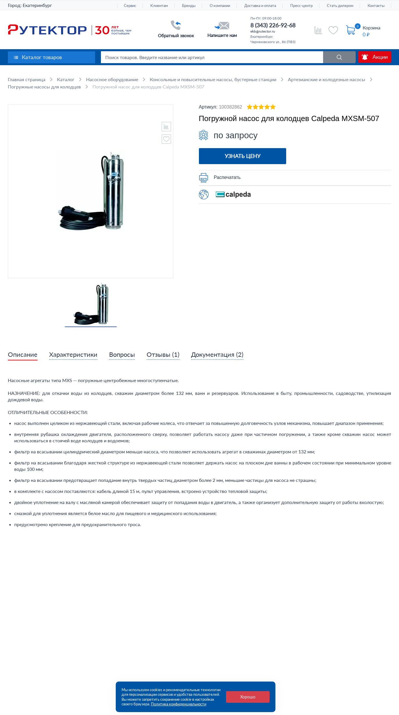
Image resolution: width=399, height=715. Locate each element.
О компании (220, 5)
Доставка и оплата (260, 5)
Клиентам (159, 5)
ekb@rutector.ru (262, 31)
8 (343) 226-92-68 (272, 25)
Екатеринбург (37, 5)
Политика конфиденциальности (178, 704)
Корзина (371, 27)
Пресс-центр (301, 5)
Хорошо (247, 696)
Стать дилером (340, 5)
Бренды (188, 5)
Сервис (130, 5)
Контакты (376, 5)
